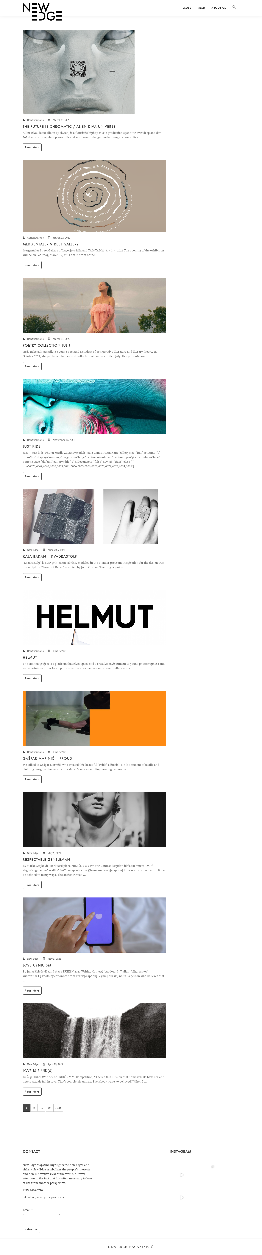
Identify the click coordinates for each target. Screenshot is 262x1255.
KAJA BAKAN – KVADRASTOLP (50, 556)
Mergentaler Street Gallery (51, 244)
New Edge (32, 550)
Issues (186, 8)
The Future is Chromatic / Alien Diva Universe (69, 126)
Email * (28, 1210)
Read (201, 8)
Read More (32, 147)
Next (58, 1108)
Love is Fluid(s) (38, 1070)
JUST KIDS (32, 446)
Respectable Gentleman (46, 859)
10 (49, 1108)
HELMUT (30, 657)
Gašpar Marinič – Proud (47, 758)
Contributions (35, 120)
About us (218, 8)
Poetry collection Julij (46, 345)
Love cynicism (37, 965)
